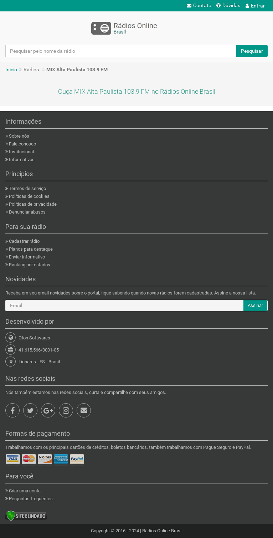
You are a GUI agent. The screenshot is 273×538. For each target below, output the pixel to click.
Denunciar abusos (27, 212)
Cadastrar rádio (24, 241)
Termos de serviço (27, 188)
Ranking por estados (29, 264)
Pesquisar (252, 51)
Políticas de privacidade (32, 204)
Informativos (21, 159)
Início (11, 69)
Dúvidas (228, 5)
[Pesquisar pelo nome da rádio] (121, 51)
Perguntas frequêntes (30, 498)
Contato (199, 5)
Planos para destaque (30, 249)
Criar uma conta (24, 490)
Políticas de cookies (29, 196)
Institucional (21, 151)
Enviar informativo (26, 257)
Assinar (255, 305)
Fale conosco (22, 144)
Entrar (255, 6)
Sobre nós (18, 136)
